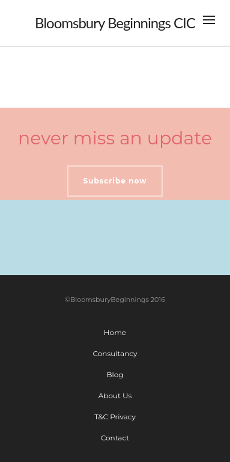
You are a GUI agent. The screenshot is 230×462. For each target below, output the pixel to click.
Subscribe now (115, 180)
